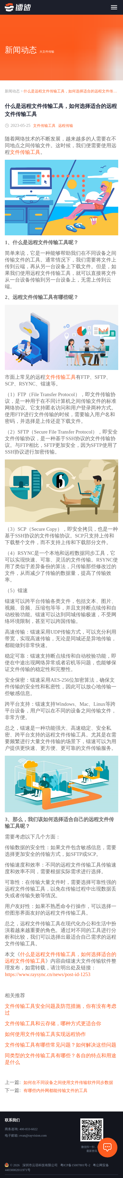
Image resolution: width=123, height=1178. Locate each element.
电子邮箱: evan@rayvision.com (25, 1135)
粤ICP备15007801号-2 (75, 1165)
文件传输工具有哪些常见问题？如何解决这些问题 (60, 1045)
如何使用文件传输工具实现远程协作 (45, 1034)
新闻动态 (12, 91)
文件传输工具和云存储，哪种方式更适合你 (53, 1023)
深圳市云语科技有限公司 (40, 1165)
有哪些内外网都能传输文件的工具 (55, 1090)
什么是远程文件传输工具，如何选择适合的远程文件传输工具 (70, 91)
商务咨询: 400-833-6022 (21, 1129)
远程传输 (65, 126)
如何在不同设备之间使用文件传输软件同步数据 (68, 1082)
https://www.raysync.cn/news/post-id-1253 (47, 974)
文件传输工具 (44, 126)
